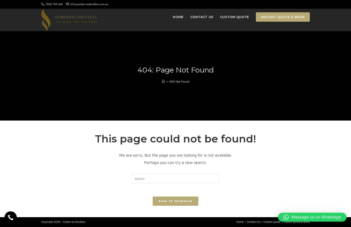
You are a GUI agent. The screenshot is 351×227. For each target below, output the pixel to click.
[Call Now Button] (10, 217)
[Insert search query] (175, 178)
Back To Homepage (175, 201)
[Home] (163, 81)
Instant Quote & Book (297, 221)
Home (240, 221)
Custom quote (271, 221)
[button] (312, 217)
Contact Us (253, 221)
